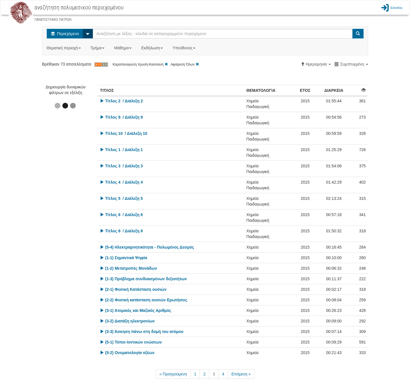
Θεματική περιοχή (64, 48)
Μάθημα (123, 48)
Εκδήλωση (152, 48)
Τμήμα (98, 48)
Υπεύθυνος (184, 48)
